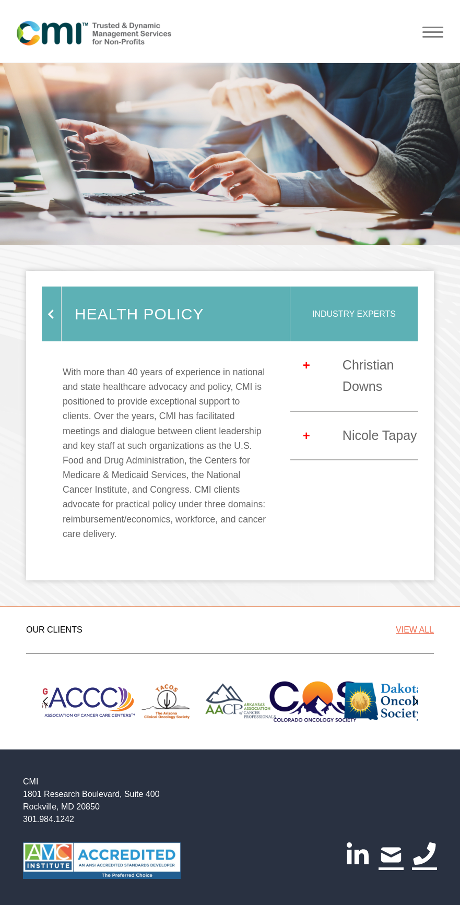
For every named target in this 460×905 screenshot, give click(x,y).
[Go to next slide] (415, 701)
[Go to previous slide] (45, 701)
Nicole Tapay (380, 435)
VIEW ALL (415, 629)
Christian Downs (368, 376)
